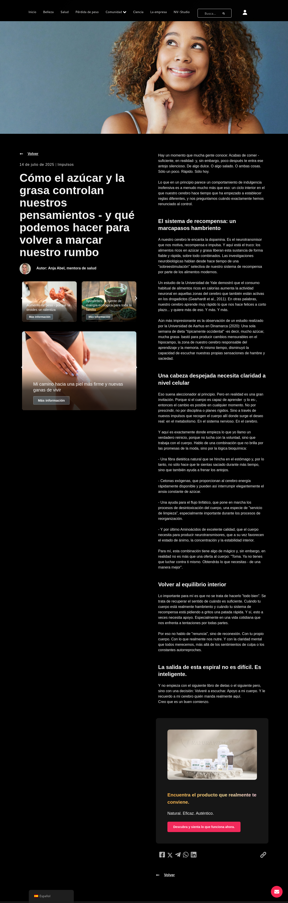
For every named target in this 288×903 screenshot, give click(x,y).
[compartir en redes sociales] (162, 856)
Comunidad (116, 12)
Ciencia (138, 12)
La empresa (158, 12)
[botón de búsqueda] (224, 13)
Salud (64, 12)
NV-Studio (181, 12)
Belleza (48, 12)
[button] (22, 298)
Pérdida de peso (87, 12)
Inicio (32, 12)
